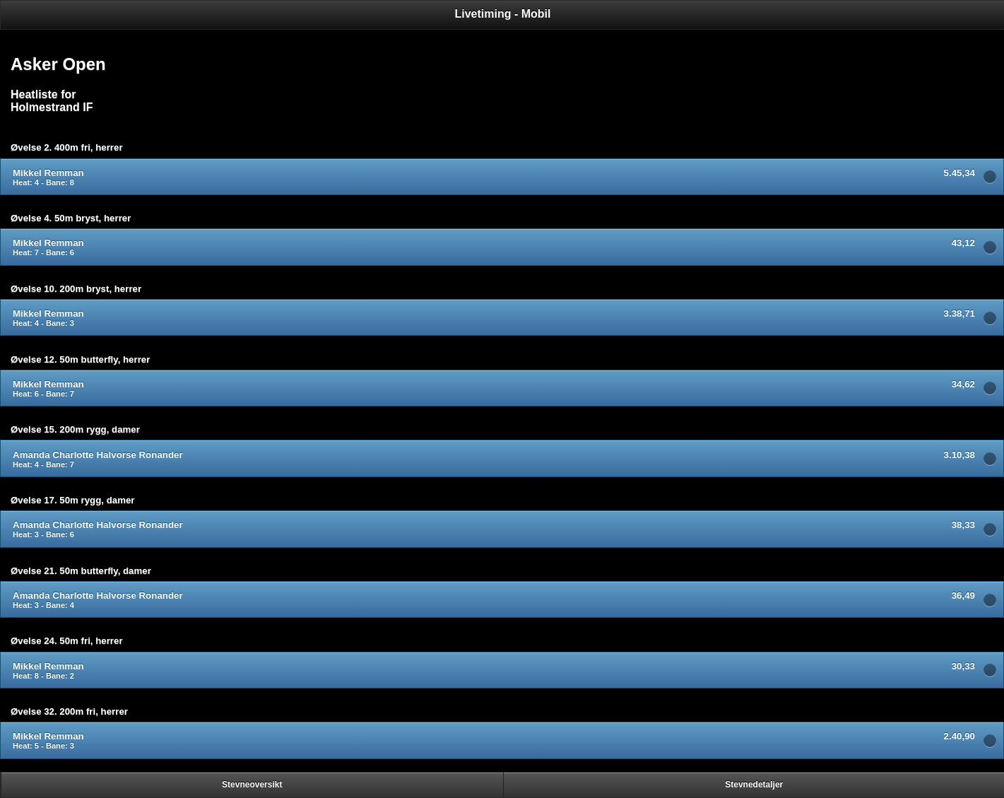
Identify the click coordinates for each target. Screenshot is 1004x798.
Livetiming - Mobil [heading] (503, 14)
